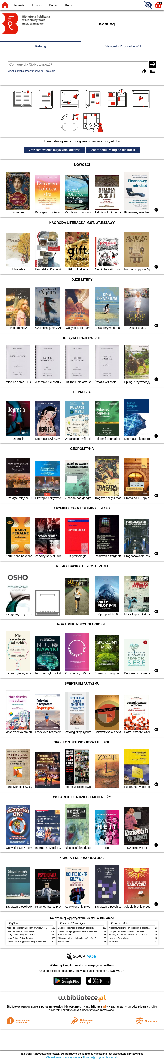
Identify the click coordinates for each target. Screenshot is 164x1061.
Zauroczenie (63, 941)
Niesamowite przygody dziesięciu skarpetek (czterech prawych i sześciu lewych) (44, 941)
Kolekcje (50, 70)
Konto (69, 5)
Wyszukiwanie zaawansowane (26, 70)
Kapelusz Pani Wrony (119, 938)
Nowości (19, 5)
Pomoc (53, 5)
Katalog (40, 46)
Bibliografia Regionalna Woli (122, 46)
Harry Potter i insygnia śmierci (21, 935)
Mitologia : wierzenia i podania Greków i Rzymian (29, 928)
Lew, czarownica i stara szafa (20, 931)
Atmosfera (113, 941)
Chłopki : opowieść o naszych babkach (76, 928)
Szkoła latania (64, 935)
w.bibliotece (95, 1006)
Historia (37, 5)
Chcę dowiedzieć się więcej (63, 1057)
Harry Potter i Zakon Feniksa (20, 938)
